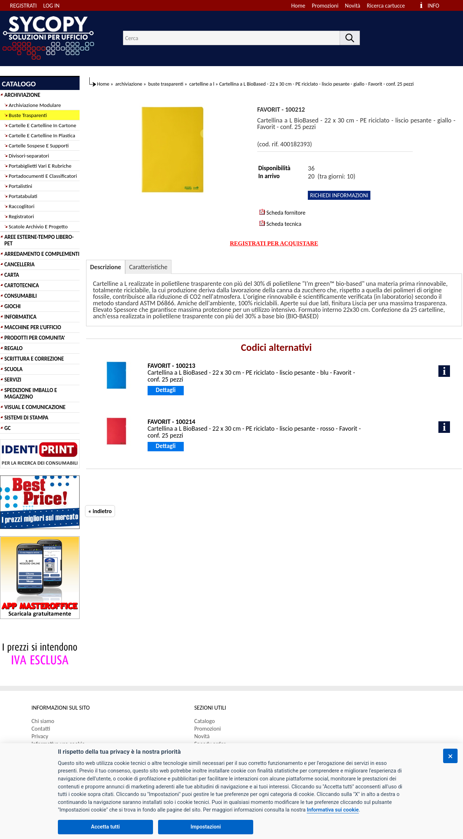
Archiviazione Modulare (35, 105)
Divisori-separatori (29, 155)
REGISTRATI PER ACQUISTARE (274, 243)
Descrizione (105, 267)
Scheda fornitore (282, 212)
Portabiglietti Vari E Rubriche (40, 166)
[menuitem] (389, 5)
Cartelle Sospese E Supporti (39, 145)
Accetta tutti (105, 827)
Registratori (21, 216)
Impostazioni (206, 827)
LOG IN (51, 5)
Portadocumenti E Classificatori (43, 176)
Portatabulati (23, 196)
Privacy (39, 736)
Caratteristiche (148, 267)
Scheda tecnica (280, 223)
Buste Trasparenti (28, 115)
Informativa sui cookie (332, 810)
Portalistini (20, 186)
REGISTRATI (23, 5)
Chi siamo (42, 721)
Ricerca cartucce (386, 5)
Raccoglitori (21, 206)
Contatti (40, 728)
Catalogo (204, 721)
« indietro (100, 511)
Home (298, 5)
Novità (352, 5)
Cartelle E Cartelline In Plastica (42, 135)
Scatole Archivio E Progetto (38, 226)
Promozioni (325, 5)
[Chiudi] (450, 756)
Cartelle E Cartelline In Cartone (42, 125)
